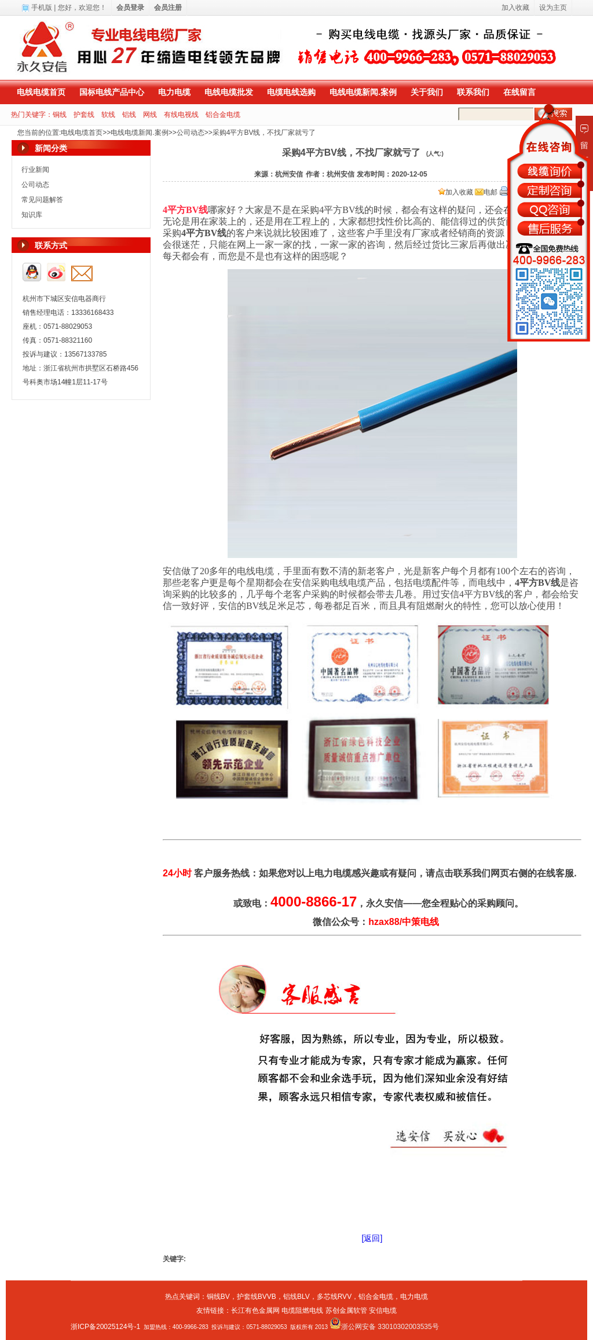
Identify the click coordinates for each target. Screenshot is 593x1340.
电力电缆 (174, 92)
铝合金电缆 (223, 115)
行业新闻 (35, 170)
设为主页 (553, 7)
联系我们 (473, 92)
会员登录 (130, 7)
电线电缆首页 (41, 92)
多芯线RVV (334, 1297)
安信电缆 (383, 1310)
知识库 (31, 215)
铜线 (60, 115)
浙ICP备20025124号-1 (105, 1327)
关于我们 (427, 92)
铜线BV (218, 1297)
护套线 (84, 115)
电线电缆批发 (228, 92)
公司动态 (190, 133)
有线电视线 (181, 115)
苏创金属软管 (346, 1310)
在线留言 (519, 92)
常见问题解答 (42, 200)
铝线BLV (296, 1297)
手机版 (41, 7)
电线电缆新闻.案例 (363, 92)
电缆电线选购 (291, 92)
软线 (108, 115)
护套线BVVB (256, 1297)
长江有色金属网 (255, 1310)
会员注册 (168, 7)
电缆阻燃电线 (302, 1310)
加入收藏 (455, 192)
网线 (150, 115)
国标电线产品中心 (111, 92)
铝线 (129, 115)
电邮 (486, 192)
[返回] (372, 1238)
